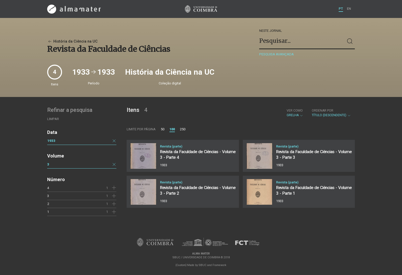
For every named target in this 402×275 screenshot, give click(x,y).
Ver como (295, 110)
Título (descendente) (331, 113)
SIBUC (202, 265)
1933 (51, 141)
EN (349, 9)
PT (341, 9)
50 (162, 129)
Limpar (53, 119)
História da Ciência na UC (72, 41)
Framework (219, 265)
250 (182, 129)
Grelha (295, 113)
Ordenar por (322, 110)
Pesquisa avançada (276, 54)
